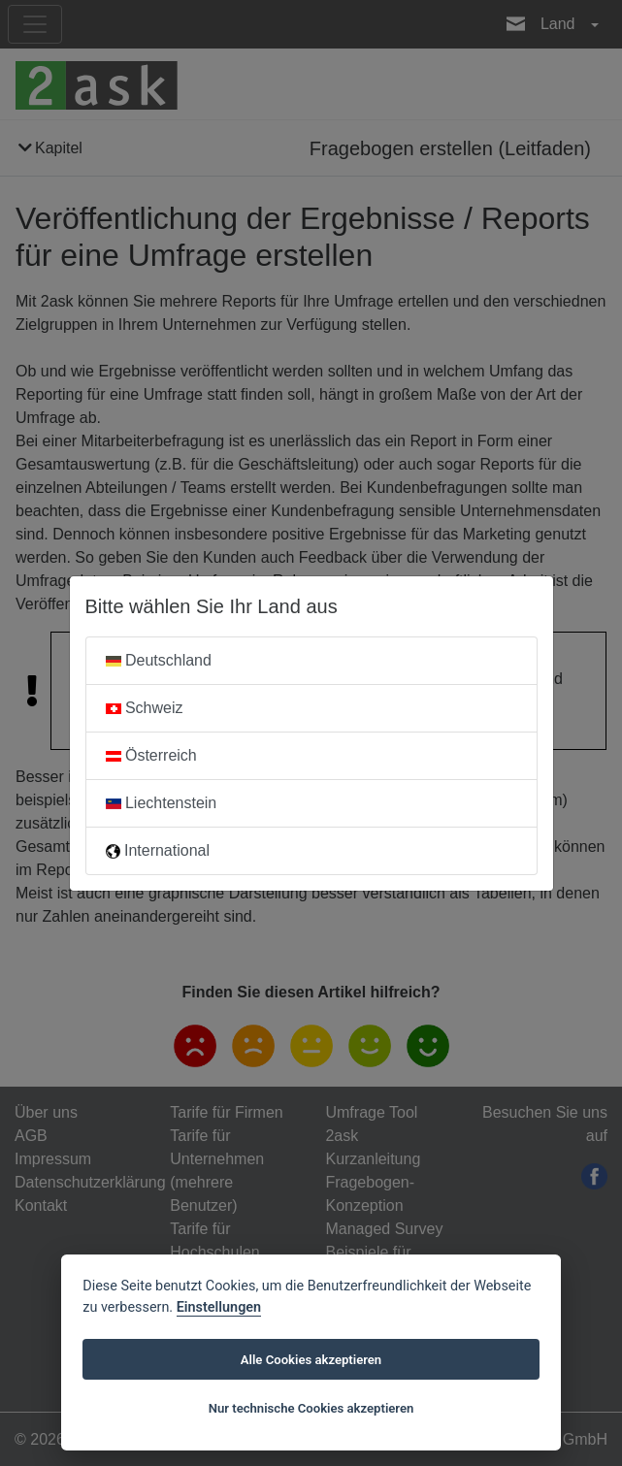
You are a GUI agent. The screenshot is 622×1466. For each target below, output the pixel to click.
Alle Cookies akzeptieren (311, 1359)
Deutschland (159, 660)
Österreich (151, 755)
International (158, 850)
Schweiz (144, 708)
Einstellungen (219, 1307)
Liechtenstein (161, 803)
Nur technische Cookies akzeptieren (311, 1408)
